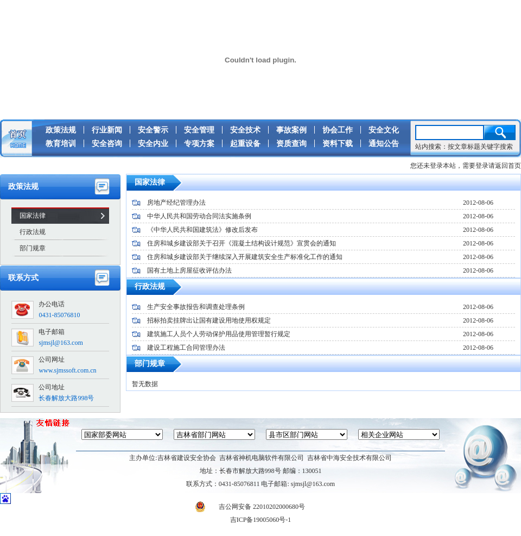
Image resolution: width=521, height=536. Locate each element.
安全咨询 (107, 144)
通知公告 (383, 144)
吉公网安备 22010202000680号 (250, 506)
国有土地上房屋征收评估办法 (189, 270)
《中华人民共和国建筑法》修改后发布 (202, 230)
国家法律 (33, 215)
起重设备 (245, 144)
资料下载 (337, 144)
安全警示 (153, 130)
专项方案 (199, 144)
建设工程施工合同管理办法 (186, 347)
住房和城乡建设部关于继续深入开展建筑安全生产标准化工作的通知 (244, 257)
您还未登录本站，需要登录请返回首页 (465, 165)
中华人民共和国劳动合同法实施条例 (199, 216)
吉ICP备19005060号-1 (260, 520)
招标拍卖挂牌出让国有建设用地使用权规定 (209, 320)
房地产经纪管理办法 (176, 202)
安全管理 (199, 130)
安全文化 (383, 130)
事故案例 (291, 130)
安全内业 (153, 144)
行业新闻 (107, 130)
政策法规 (61, 130)
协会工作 (337, 130)
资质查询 (291, 144)
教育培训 (61, 144)
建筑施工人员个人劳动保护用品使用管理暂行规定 (218, 334)
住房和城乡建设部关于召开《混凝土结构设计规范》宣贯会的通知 (241, 243)
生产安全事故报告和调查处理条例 (196, 307)
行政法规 (33, 232)
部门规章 (33, 248)
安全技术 (245, 130)
